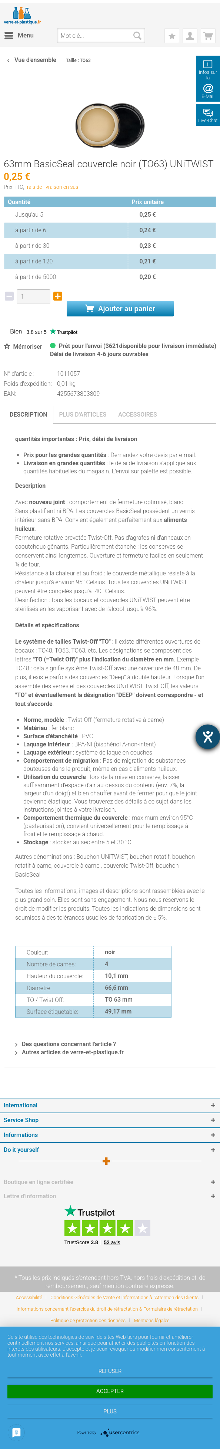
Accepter (110, 1391)
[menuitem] (18, 35)
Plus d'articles (83, 414)
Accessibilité (29, 1297)
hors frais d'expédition (161, 1277)
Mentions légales (152, 1320)
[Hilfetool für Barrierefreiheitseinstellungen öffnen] (208, 736)
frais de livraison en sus (51, 187)
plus (110, 1411)
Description (28, 414)
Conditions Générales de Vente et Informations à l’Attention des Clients (124, 1297)
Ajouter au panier (120, 308)
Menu (19, 34)
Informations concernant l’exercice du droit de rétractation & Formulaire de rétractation (107, 1309)
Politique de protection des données (88, 1320)
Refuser (110, 1371)
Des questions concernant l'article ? (65, 1044)
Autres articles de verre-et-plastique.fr (69, 1052)
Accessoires (137, 414)
